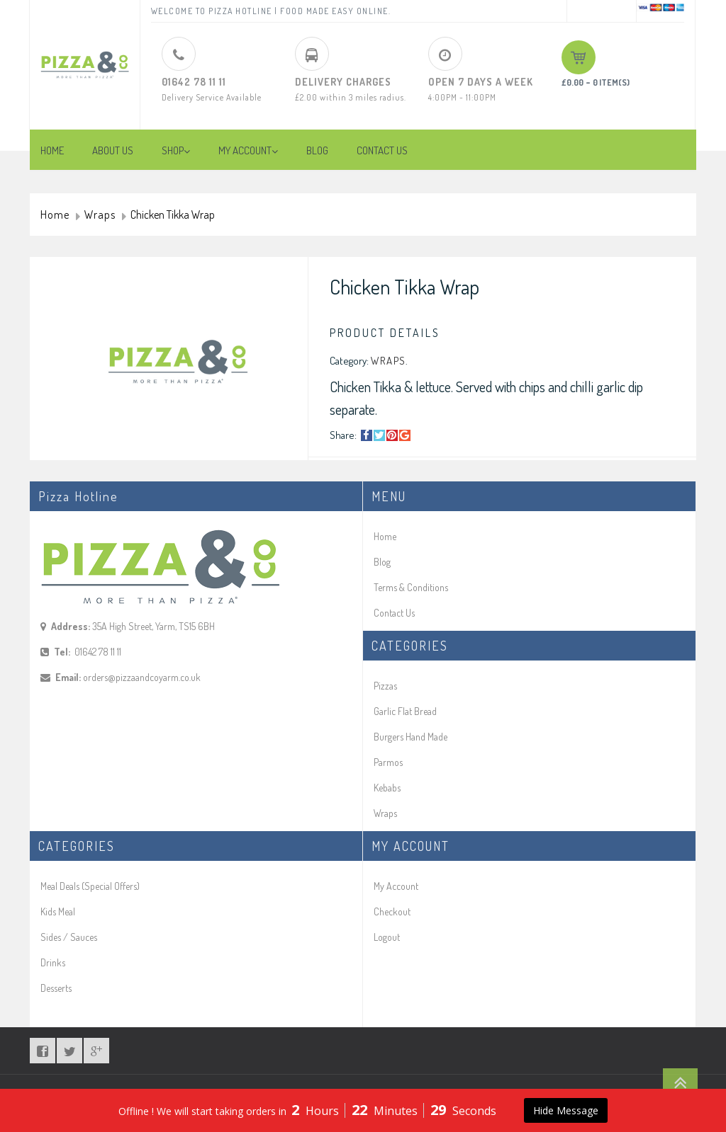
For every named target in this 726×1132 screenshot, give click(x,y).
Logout (387, 937)
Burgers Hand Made (410, 737)
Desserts (56, 988)
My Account (396, 886)
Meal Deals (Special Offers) (90, 886)
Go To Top (680, 1082)
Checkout (392, 911)
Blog (382, 562)
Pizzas (385, 686)
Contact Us (394, 613)
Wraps (100, 215)
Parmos (388, 762)
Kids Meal (57, 911)
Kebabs (387, 788)
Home (54, 215)
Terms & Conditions (411, 587)
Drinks (52, 962)
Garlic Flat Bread (405, 711)
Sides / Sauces (68, 937)
